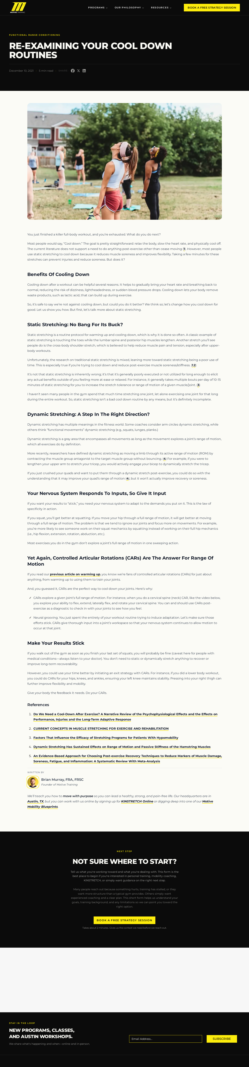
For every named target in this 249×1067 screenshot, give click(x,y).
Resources (161, 7)
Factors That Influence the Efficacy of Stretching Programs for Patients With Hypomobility (105, 738)
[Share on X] (78, 70)
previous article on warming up (75, 574)
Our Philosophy (129, 7)
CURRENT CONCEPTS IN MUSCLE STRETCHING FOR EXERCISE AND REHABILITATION (101, 728)
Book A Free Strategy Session (212, 7)
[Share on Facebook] (73, 71)
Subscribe (222, 1039)
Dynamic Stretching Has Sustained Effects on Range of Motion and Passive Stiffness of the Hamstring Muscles (122, 747)
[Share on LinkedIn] (84, 71)
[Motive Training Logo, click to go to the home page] (18, 7)
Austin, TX (35, 801)
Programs (98, 7)
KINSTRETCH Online (137, 801)
